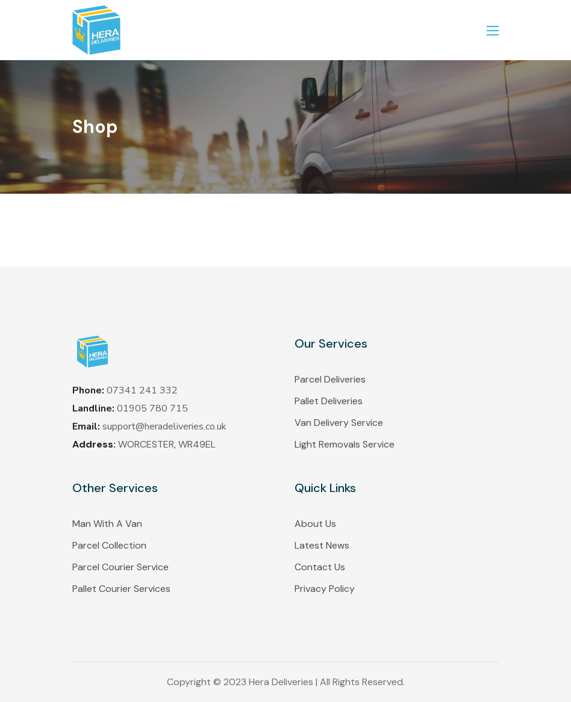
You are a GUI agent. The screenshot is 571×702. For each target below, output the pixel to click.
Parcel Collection (109, 545)
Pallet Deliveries (329, 401)
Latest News (322, 545)
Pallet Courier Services (121, 588)
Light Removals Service (345, 444)
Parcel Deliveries (330, 379)
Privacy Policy (325, 588)
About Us (315, 523)
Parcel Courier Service (120, 567)
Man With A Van (107, 523)
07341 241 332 (142, 390)
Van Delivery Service (339, 422)
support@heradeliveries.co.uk (164, 426)
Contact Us (320, 567)
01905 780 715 (152, 408)
